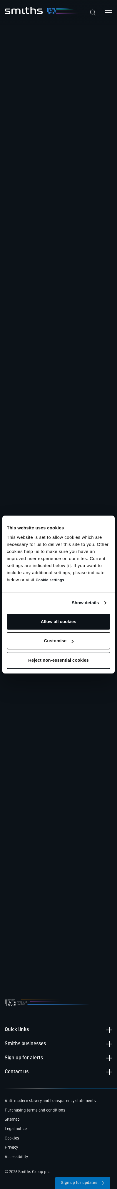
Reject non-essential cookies (58, 660)
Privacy (11, 1147)
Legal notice (16, 1129)
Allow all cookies (58, 621)
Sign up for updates (82, 1183)
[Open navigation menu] (108, 12)
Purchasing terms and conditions (35, 1110)
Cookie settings (50, 580)
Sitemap (12, 1119)
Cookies (12, 1138)
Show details (85, 602)
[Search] (93, 12)
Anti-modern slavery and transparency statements (50, 1101)
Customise (58, 640)
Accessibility (16, 1157)
